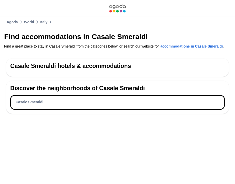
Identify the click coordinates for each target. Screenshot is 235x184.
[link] (117, 8)
